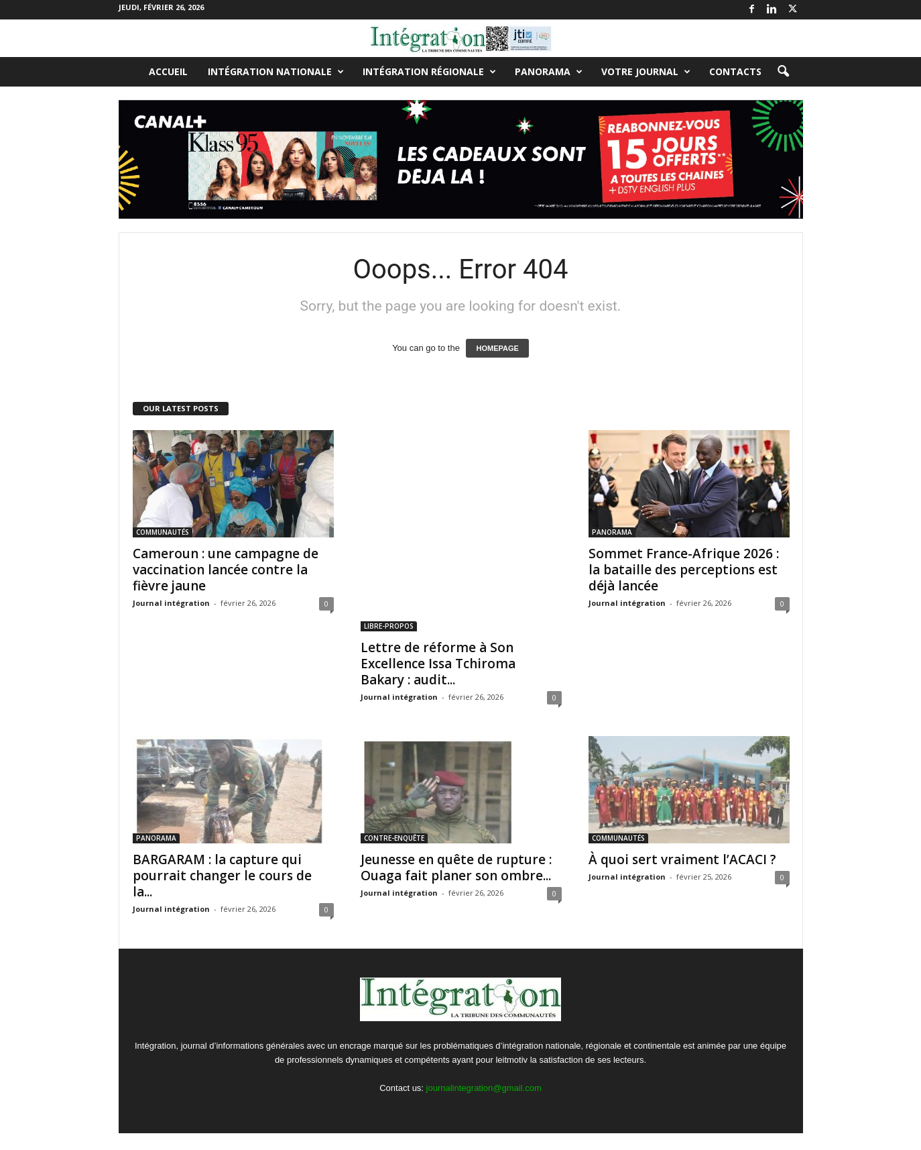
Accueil (168, 71)
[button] (783, 72)
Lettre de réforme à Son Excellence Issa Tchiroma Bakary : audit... (438, 663)
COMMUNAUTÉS (162, 532)
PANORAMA (548, 72)
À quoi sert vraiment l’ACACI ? (682, 859)
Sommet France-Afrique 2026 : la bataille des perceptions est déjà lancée (684, 569)
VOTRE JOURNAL (645, 72)
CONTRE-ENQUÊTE (394, 838)
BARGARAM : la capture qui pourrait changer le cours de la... (222, 875)
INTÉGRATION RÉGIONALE (429, 72)
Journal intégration (171, 603)
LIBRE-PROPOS (389, 626)
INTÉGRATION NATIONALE (276, 72)
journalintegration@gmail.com (484, 1088)
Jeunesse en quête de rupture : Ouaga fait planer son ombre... (456, 867)
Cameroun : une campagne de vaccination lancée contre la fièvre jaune (225, 569)
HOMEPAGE (497, 348)
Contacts (735, 71)
